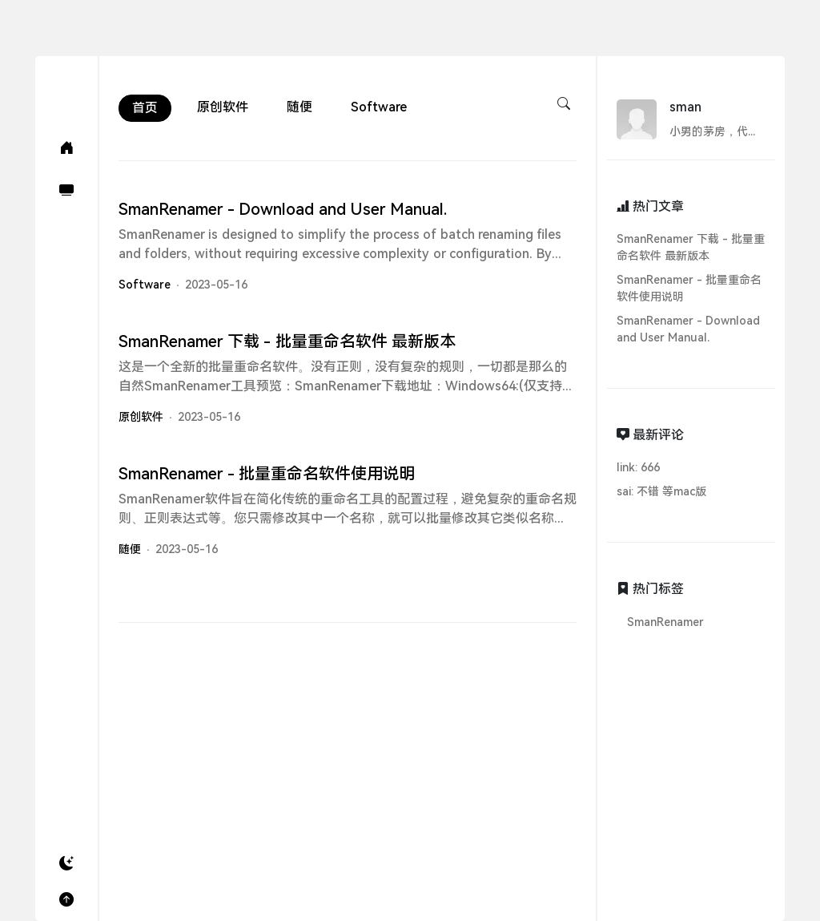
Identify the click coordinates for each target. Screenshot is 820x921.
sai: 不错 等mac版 (661, 491)
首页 (145, 107)
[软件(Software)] (66, 190)
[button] (66, 864)
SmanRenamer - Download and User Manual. (688, 329)
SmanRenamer (665, 622)
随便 (299, 107)
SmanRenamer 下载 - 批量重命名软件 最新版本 (691, 247)
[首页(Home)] (66, 148)
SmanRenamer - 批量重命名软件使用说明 (689, 288)
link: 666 (638, 467)
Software (379, 107)
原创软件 (222, 107)
